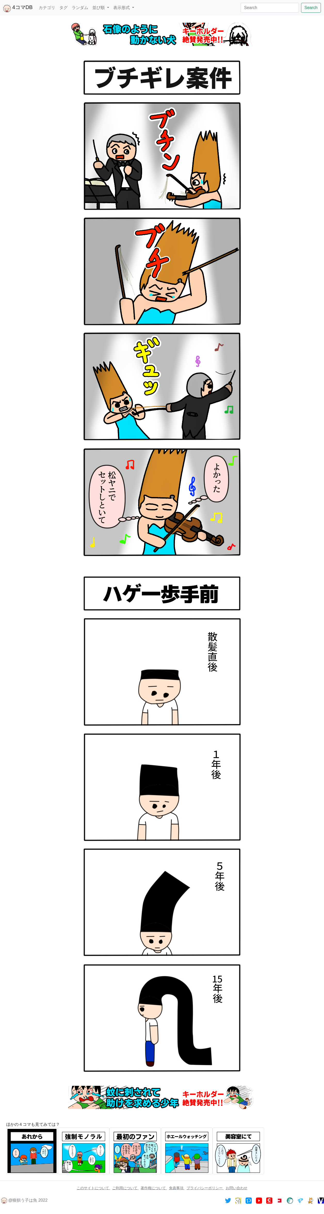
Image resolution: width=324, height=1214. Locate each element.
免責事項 (176, 1188)
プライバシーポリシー (205, 1188)
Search (311, 7)
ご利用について (125, 1188)
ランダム (80, 7)
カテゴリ (47, 7)
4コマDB (18, 8)
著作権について (154, 1188)
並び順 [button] (99, 7)
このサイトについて (93, 1188)
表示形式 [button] (122, 7)
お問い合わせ (236, 1188)
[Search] (270, 8)
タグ (63, 7)
